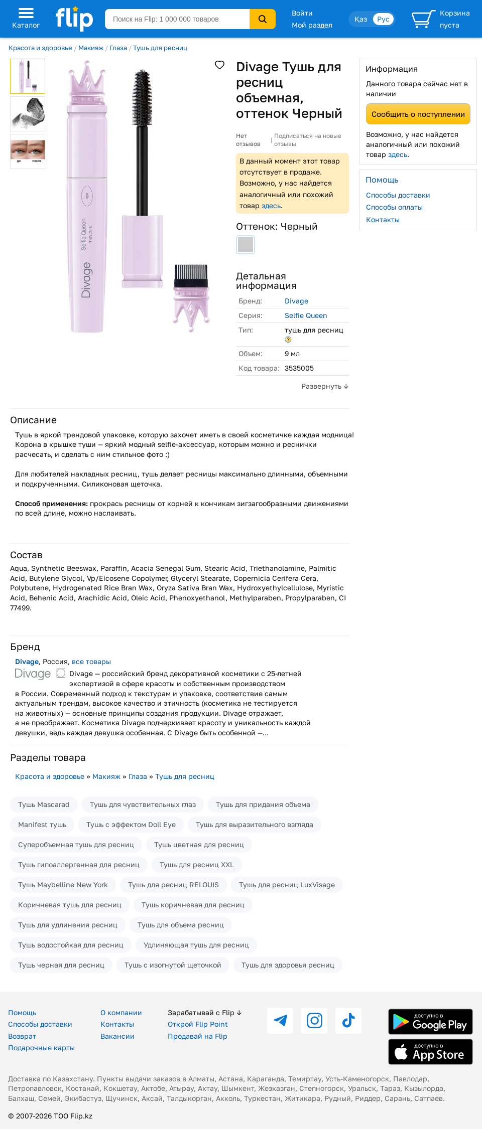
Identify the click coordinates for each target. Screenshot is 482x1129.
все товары (91, 661)
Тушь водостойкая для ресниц (71, 944)
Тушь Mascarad (44, 804)
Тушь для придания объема (263, 804)
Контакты (383, 219)
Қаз (360, 19)
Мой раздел (312, 25)
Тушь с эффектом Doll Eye (131, 824)
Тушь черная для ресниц (61, 964)
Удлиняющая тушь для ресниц (196, 944)
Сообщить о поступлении (418, 113)
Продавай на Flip (197, 1036)
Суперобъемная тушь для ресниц (76, 844)
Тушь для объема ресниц (181, 924)
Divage (296, 300)
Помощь (22, 1012)
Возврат (22, 1036)
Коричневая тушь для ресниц (70, 904)
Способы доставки (398, 195)
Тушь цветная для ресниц (199, 844)
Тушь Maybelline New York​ (63, 884)
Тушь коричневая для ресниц (193, 904)
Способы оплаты (394, 207)
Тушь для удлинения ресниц (67, 924)
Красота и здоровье (40, 48)
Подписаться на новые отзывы (307, 139)
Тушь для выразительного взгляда (254, 824)
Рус (383, 19)
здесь (271, 205)
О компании (121, 1012)
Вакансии (117, 1036)
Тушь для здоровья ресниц (288, 964)
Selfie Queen (306, 315)
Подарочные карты (41, 1047)
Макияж (90, 48)
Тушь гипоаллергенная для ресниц (79, 864)
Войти (302, 13)
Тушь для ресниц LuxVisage (287, 884)
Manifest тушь (42, 824)
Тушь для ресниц (160, 48)
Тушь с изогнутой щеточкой (173, 964)
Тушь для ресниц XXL (197, 864)
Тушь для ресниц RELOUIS (173, 884)
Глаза (118, 48)
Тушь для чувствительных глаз (143, 804)
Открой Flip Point (198, 1024)
